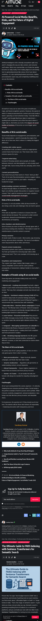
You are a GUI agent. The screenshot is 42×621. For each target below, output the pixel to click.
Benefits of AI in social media (14, 89)
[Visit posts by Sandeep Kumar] (3, 522)
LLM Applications (23, 542)
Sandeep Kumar (10, 32)
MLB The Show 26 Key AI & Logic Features (17, 464)
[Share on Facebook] (6, 28)
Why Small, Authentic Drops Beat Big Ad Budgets (19, 451)
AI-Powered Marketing (27, 475)
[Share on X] (9, 28)
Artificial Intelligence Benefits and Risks (14, 478)
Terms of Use (6, 617)
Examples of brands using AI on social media (19, 96)
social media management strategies (15, 195)
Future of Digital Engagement (11, 480)
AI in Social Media (14, 475)
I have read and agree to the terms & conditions (14, 503)
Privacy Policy (21, 616)
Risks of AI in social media (15, 92)
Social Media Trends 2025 (28, 480)
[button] (35, 617)
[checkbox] (2, 503)
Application (6, 13)
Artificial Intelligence (19, 13)
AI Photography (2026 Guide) (13, 467)
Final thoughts (12, 102)
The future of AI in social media (16, 99)
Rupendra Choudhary (11, 561)
